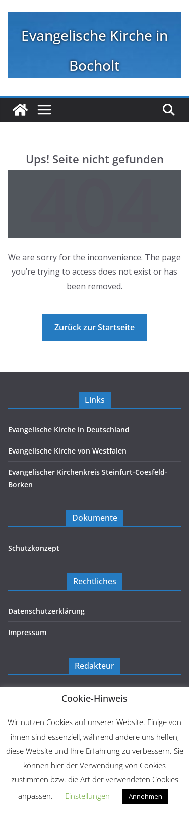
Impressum (27, 632)
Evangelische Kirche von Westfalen (67, 451)
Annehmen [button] (145, 796)
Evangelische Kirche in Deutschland (69, 429)
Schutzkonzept (33, 548)
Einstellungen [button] (87, 796)
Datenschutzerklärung (46, 611)
